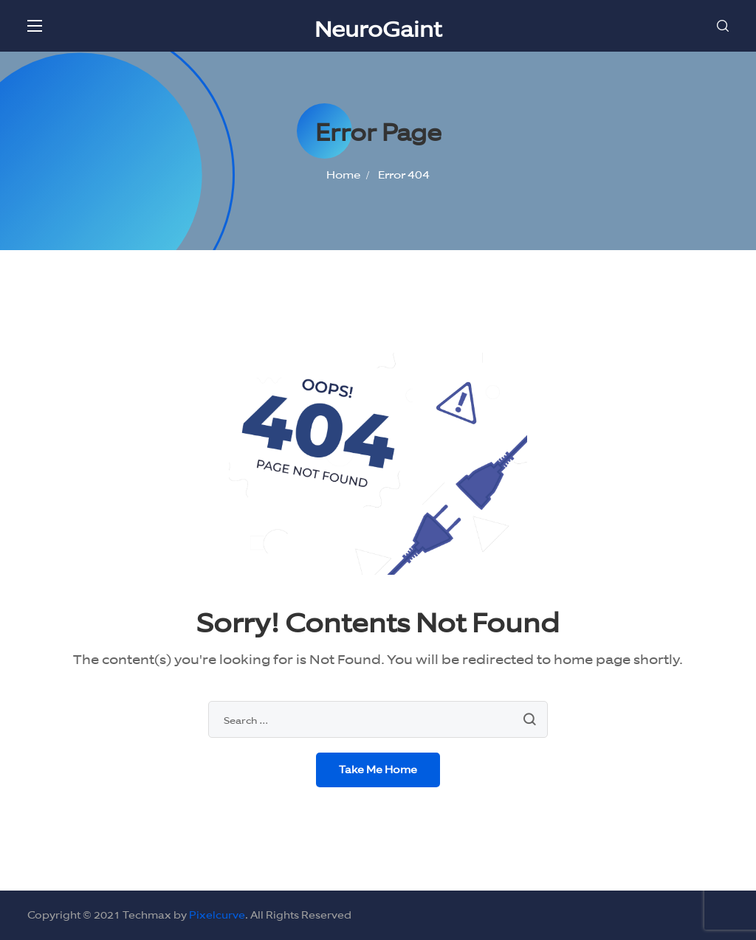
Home (343, 174)
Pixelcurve (217, 915)
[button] (723, 25)
